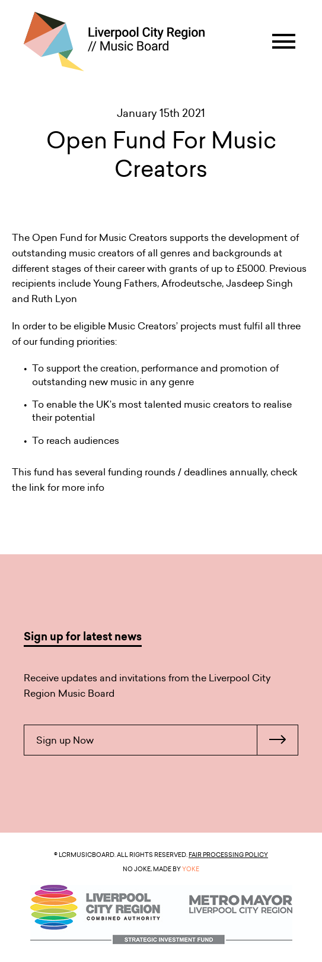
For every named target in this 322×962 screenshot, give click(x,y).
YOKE (190, 869)
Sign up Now (167, 740)
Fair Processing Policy (228, 854)
